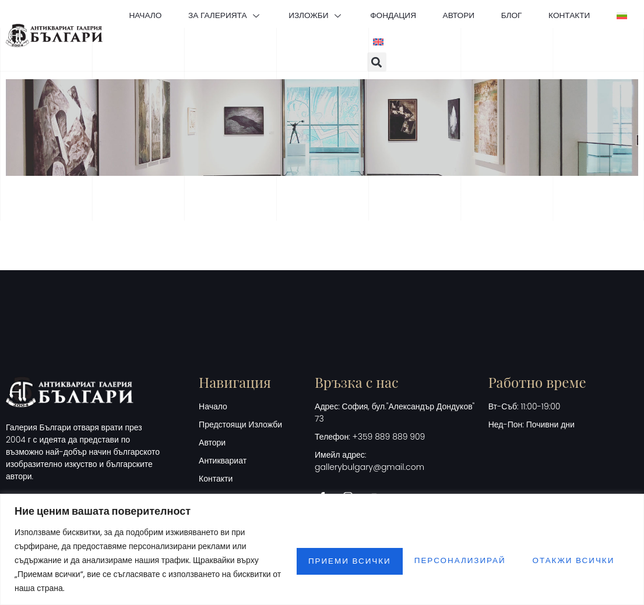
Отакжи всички (452, 560)
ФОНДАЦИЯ (411, 14)
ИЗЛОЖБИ (330, 14)
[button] (376, 62)
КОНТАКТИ (597, 14)
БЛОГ (536, 14)
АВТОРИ (480, 14)
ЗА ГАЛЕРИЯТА (235, 14)
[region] (322, 549)
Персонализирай (329, 560)
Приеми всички (572, 560)
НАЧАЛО (151, 14)
